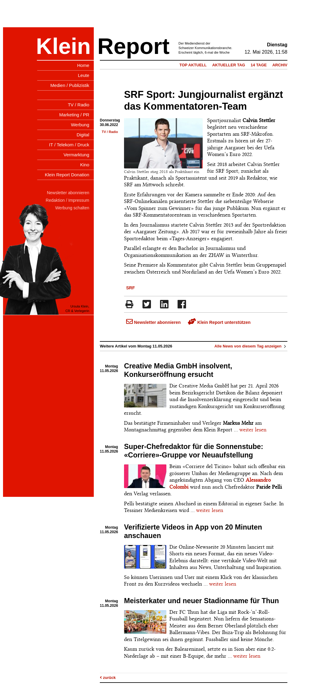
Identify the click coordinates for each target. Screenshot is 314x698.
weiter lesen (253, 430)
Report (133, 46)
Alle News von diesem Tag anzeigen (250, 346)
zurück (108, 677)
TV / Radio (110, 132)
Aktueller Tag (228, 65)
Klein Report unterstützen (219, 322)
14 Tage (259, 65)
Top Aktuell (193, 65)
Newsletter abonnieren (153, 322)
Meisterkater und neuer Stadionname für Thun (201, 601)
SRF (130, 287)
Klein (63, 46)
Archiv (279, 65)
